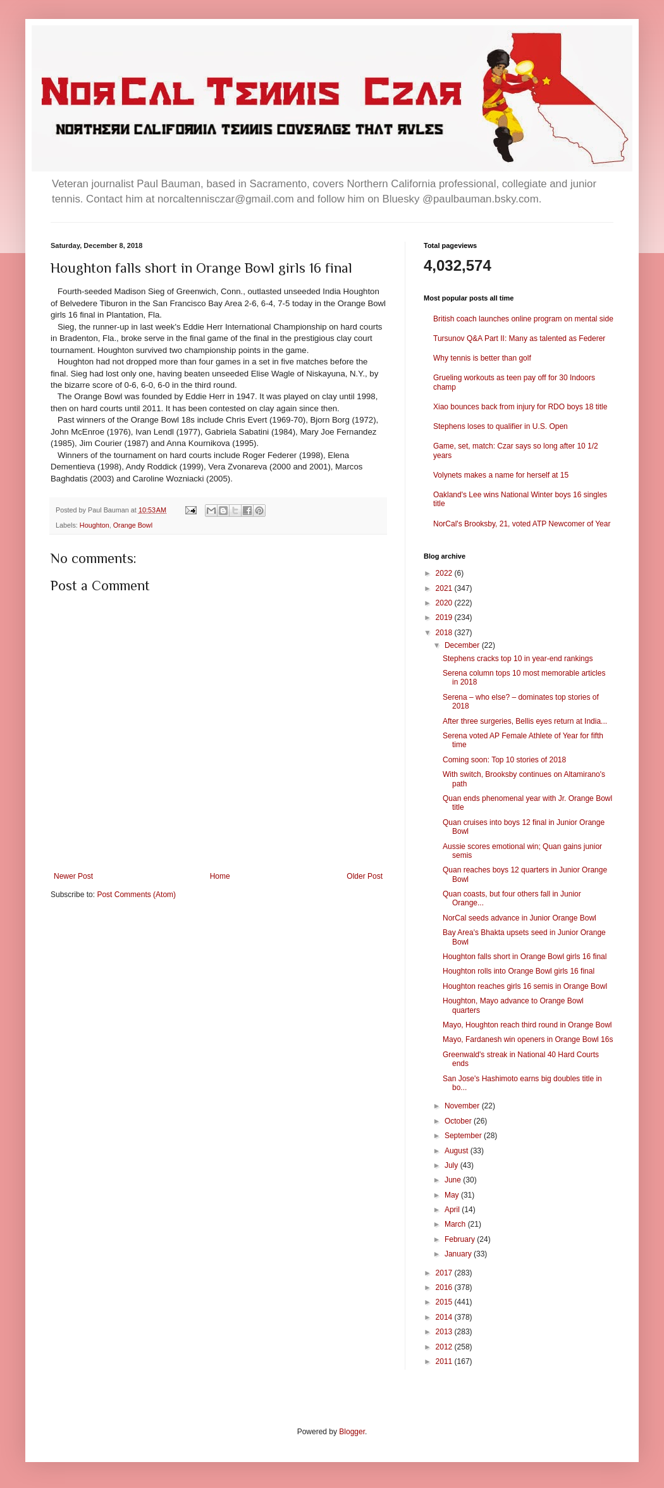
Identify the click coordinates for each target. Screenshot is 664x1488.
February (461, 1239)
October (459, 1121)
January (459, 1253)
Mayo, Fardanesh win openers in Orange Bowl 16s (528, 1039)
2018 (445, 632)
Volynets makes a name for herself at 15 (501, 475)
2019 (445, 617)
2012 (445, 1346)
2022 (445, 573)
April (453, 1209)
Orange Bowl (132, 525)
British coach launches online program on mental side (523, 318)
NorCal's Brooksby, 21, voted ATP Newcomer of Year (521, 523)
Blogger (352, 1431)
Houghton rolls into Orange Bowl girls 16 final (518, 971)
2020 (445, 602)
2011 (445, 1361)
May (453, 1195)
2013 (445, 1331)
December (463, 645)
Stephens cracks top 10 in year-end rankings (518, 658)
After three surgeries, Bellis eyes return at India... (525, 721)
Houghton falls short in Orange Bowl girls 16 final (524, 956)
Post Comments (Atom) (136, 894)
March (456, 1224)
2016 (445, 1287)
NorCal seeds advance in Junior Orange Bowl (519, 918)
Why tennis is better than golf (482, 358)
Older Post (365, 876)
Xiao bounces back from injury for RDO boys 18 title (520, 406)
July (452, 1165)
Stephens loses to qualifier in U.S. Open (500, 426)
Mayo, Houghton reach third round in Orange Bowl (527, 1024)
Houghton (94, 525)
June (454, 1179)
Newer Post (73, 876)
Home (220, 876)
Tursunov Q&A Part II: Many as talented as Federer (519, 338)
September (464, 1135)
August (457, 1150)
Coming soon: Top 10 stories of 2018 (504, 759)
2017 (445, 1272)
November (463, 1105)
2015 (445, 1302)
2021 (445, 588)
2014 (445, 1317)
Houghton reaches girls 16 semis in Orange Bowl (525, 986)
